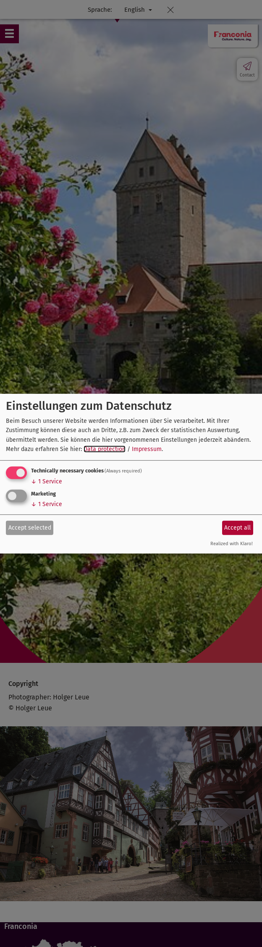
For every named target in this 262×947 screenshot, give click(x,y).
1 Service (46, 481)
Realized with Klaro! (231, 543)
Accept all (237, 527)
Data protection (105, 449)
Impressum (147, 449)
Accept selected (29, 527)
